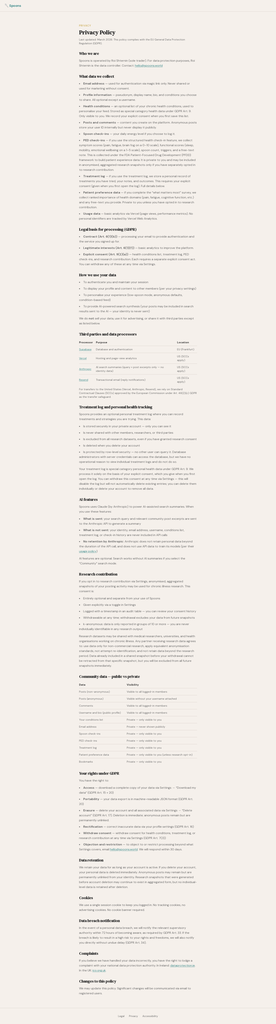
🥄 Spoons (13, 5)
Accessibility (150, 1016)
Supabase (85, 349)
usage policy (87, 551)
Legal (121, 1016)
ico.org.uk (99, 970)
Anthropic (85, 369)
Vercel (83, 358)
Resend (83, 379)
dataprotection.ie (182, 965)
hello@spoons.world (149, 66)
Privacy (133, 1016)
